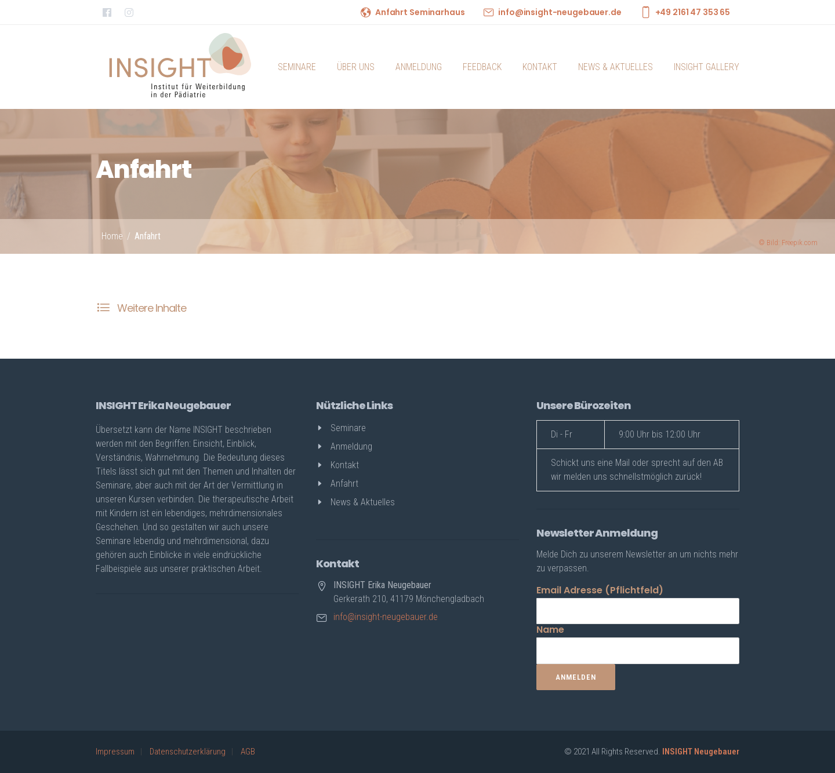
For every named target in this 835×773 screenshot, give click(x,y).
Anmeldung (418, 66)
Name (550, 629)
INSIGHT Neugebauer (700, 751)
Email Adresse (599, 590)
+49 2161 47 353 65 (692, 12)
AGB (248, 751)
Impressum (115, 751)
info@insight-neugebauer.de (559, 12)
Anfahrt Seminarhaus (419, 12)
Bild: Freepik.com (788, 242)
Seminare (297, 66)
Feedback (482, 66)
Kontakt (539, 66)
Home (112, 236)
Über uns (356, 66)
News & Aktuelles (615, 66)
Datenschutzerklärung (188, 751)
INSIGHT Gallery (706, 66)
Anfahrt (148, 236)
